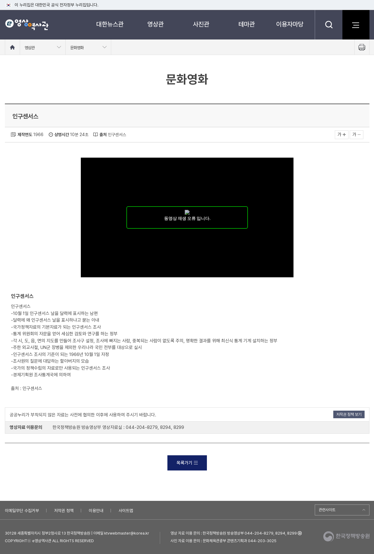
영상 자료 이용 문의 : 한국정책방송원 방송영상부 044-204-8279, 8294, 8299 (233, 533)
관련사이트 (327, 510)
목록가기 (187, 463)
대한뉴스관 (110, 24)
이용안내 (96, 510)
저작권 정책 (64, 510)
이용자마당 (290, 24)
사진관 (201, 24)
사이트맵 (125, 510)
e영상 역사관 (26, 24)
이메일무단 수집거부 (22, 510)
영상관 (155, 24)
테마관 (246, 24)
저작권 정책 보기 (349, 414)
